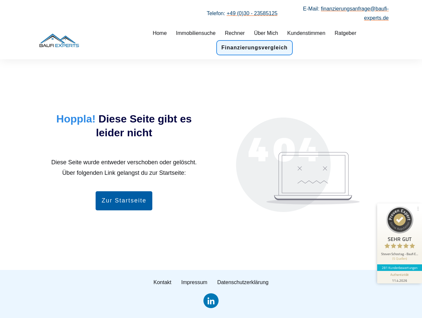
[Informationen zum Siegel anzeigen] (399, 277)
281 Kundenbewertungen (399, 267)
